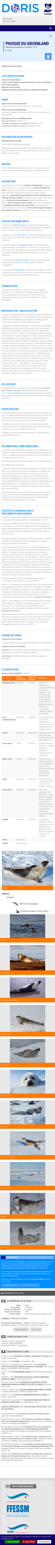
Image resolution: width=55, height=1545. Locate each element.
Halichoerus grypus (19, 225)
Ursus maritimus (17, 393)
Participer (9, 1257)
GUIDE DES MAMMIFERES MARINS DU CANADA (30, 1395)
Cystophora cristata (26, 245)
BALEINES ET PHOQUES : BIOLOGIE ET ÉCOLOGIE (32, 1356)
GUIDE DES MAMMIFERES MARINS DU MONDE (35, 1389)
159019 (25, 673)
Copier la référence (21, 1329)
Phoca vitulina (22, 235)
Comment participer (10, 1285)
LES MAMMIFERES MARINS (21, 1372)
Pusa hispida (19, 270)
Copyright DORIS (12, 1276)
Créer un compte (9, 21)
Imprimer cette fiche (12, 1293)
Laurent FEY (19, 1341)
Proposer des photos (29, 1285)
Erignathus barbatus (21, 260)
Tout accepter (12, 1542)
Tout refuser (29, 1542)
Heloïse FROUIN (14, 1343)
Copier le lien (36, 1329)
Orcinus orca (6, 395)
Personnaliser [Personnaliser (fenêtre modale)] (44, 1542)
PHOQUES (16, 1361)
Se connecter (8, 19)
